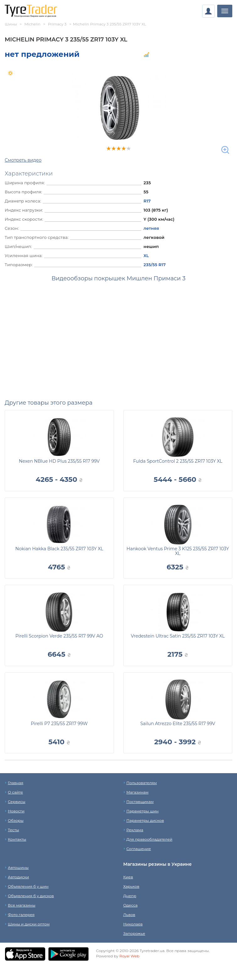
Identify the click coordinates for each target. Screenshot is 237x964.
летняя (151, 228)
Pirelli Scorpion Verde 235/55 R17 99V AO (59, 636)
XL (146, 255)
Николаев (133, 924)
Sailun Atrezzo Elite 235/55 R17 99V (177, 723)
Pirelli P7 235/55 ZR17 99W (59, 723)
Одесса (130, 905)
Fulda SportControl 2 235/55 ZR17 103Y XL (177, 461)
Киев (128, 877)
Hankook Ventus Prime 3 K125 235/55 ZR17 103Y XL (178, 551)
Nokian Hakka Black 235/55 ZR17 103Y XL (59, 549)
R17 (147, 200)
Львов (129, 914)
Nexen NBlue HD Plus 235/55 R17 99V (59, 461)
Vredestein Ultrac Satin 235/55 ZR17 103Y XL (178, 636)
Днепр (129, 895)
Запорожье (134, 933)
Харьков (131, 886)
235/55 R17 (154, 264)
